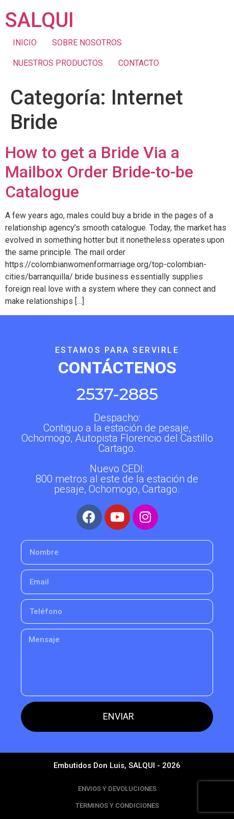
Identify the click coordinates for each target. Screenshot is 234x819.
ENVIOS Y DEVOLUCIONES (117, 788)
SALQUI (39, 20)
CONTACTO (138, 63)
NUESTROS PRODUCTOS (58, 63)
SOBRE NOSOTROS (87, 42)
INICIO (25, 42)
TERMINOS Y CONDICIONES (117, 805)
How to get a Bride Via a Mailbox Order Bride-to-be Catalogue (99, 172)
